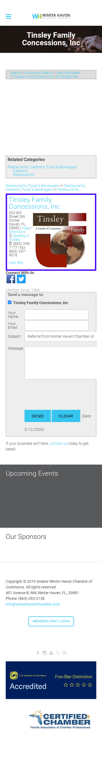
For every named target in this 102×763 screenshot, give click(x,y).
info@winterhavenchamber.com (33, 604)
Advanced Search (39, 72)
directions (17, 232)
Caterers (20, 171)
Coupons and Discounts (33, 76)
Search (16, 72)
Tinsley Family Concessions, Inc (34, 203)
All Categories (66, 76)
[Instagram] (45, 653)
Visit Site (16, 262)
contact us (58, 443)
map (26, 228)
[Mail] (64, 653)
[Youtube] (51, 653)
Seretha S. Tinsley (19, 238)
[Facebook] (38, 653)
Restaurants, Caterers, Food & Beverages (42, 167)
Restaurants (23, 174)
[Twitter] (58, 653)
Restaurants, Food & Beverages (32, 185)
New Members (68, 72)
